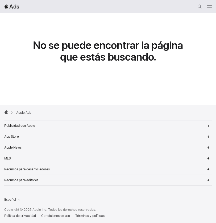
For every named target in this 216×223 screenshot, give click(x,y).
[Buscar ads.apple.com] (199, 7)
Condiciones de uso (55, 216)
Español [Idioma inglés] (12, 199)
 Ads (11, 6)
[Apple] (6, 112)
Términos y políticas (90, 216)
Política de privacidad (20, 216)
